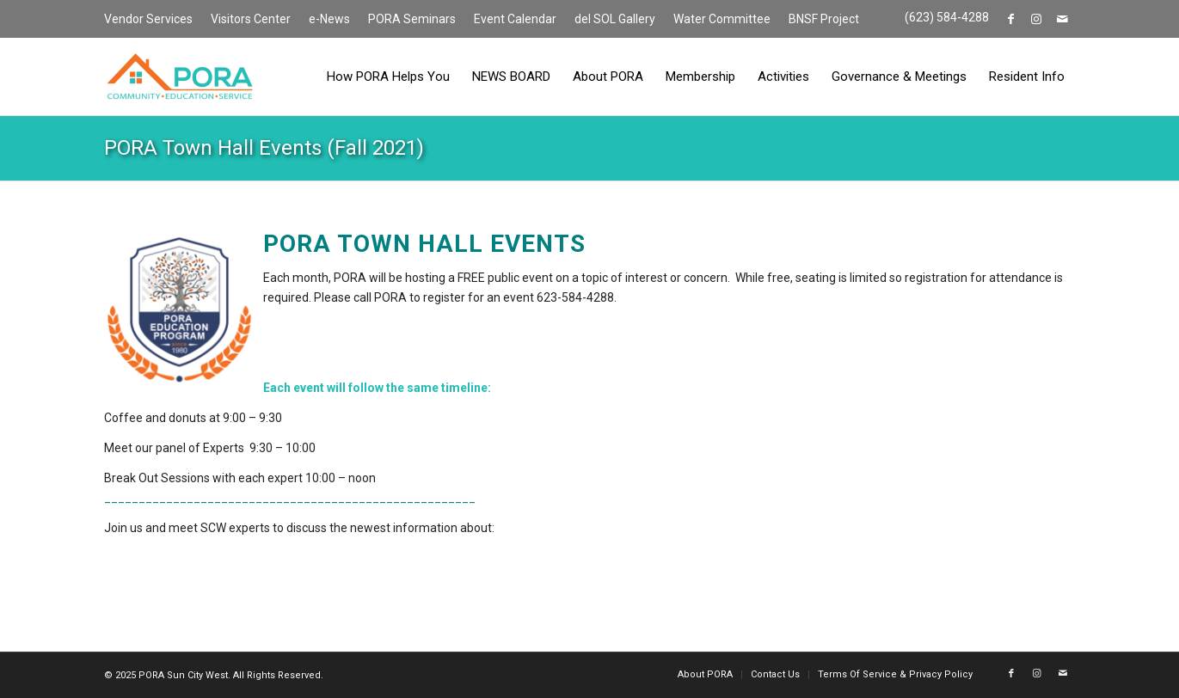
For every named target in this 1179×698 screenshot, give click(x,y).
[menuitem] (153, 20)
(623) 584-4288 (947, 17)
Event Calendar (515, 19)
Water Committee (722, 19)
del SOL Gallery (614, 19)
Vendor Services (148, 19)
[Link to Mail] (1063, 19)
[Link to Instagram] (1036, 19)
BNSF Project (824, 19)
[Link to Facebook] (1010, 19)
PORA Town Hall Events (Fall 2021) (264, 148)
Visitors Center (251, 19)
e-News (329, 19)
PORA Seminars (412, 19)
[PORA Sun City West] (179, 76)
